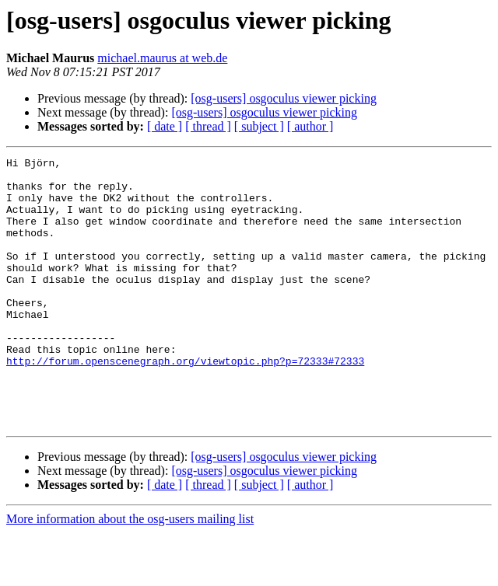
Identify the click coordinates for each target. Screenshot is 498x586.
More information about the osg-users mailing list (130, 572)
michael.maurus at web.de (162, 58)
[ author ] (310, 126)
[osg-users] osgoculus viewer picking (284, 98)
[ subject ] (259, 126)
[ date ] (164, 126)
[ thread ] (208, 126)
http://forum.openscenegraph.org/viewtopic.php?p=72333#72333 (185, 403)
